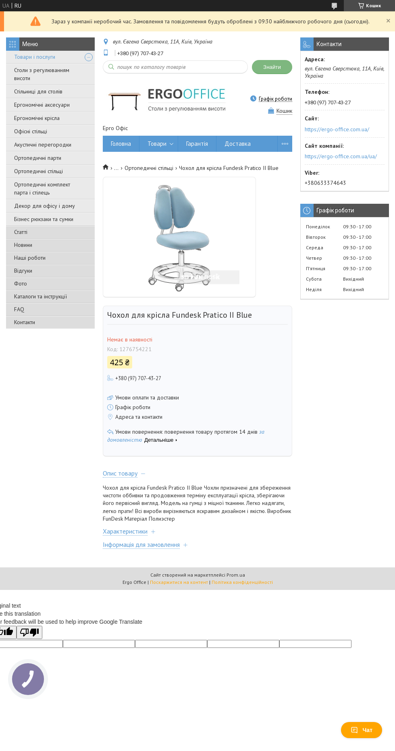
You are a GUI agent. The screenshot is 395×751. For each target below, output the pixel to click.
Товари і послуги (34, 56)
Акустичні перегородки (42, 144)
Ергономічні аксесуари (42, 104)
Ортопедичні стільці (38, 171)
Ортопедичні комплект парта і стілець (42, 188)
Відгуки (23, 270)
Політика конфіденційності (242, 582)
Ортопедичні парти (37, 157)
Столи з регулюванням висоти (41, 74)
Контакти (24, 322)
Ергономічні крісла (37, 118)
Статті (20, 232)
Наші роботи (30, 257)
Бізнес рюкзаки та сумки (43, 219)
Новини (23, 244)
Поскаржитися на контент (179, 582)
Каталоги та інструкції (40, 296)
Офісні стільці (30, 131)
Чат (361, 730)
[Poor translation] (29, 632)
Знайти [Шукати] (272, 67)
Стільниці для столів (38, 91)
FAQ (19, 309)
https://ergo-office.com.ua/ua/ (341, 156)
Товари (157, 144)
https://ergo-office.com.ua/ (337, 129)
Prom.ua (236, 575)
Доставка (238, 144)
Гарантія (197, 144)
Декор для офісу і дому (44, 205)
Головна (121, 144)
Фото (20, 283)
